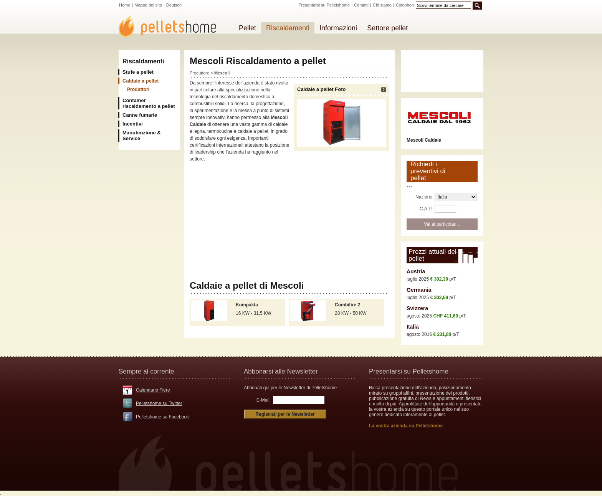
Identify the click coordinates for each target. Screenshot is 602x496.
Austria (416, 271)
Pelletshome (171, 26)
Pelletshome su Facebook (162, 417)
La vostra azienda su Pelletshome (406, 425)
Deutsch (174, 5)
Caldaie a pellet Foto (341, 116)
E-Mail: (263, 400)
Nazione (423, 197)
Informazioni (338, 28)
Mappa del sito (148, 5)
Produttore (199, 73)
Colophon (405, 5)
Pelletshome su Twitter (159, 403)
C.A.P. (426, 209)
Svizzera (417, 308)
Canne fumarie (139, 115)
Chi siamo (382, 5)
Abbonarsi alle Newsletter (281, 371)
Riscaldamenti (143, 61)
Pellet (247, 28)
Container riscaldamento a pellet (148, 103)
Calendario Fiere (153, 390)
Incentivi (132, 124)
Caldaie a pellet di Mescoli (247, 285)
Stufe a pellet (138, 72)
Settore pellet (387, 28)
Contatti (361, 5)
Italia (413, 327)
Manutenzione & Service (141, 135)
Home (124, 5)
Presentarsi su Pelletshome (324, 5)
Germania (419, 290)
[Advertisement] (289, 221)
